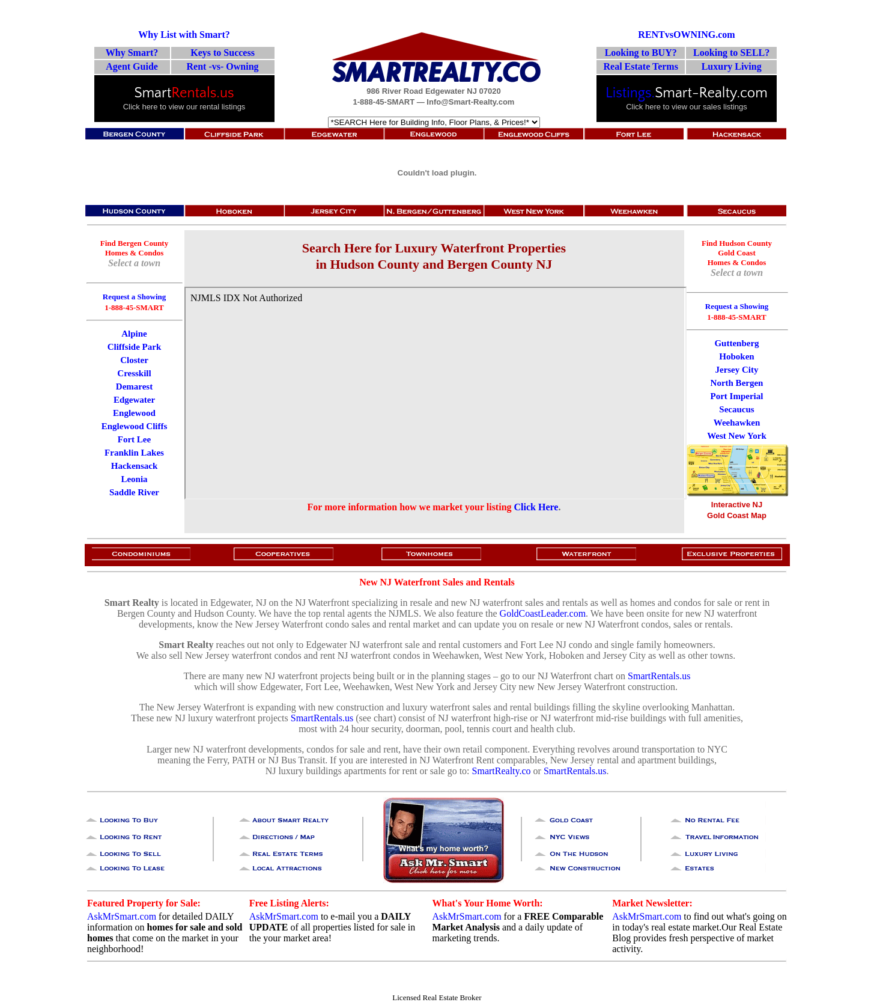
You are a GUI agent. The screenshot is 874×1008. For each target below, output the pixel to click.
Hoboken (736, 356)
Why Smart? (132, 52)
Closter (134, 360)
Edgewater (134, 400)
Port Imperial (737, 396)
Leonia (134, 479)
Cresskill (134, 373)
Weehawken (737, 422)
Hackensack (134, 466)
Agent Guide (132, 66)
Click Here (536, 507)
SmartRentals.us (659, 676)
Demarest (134, 386)
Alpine (134, 333)
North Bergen (737, 383)
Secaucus (736, 409)
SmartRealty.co (501, 771)
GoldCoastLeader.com (543, 613)
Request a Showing (736, 306)
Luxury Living (732, 66)
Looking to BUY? (641, 52)
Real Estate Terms (640, 66)
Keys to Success (222, 52)
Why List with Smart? (183, 34)
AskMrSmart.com (121, 916)
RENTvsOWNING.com (686, 34)
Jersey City (736, 369)
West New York (736, 436)
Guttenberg (736, 343)
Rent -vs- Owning (223, 66)
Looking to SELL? (731, 52)
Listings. (630, 93)
